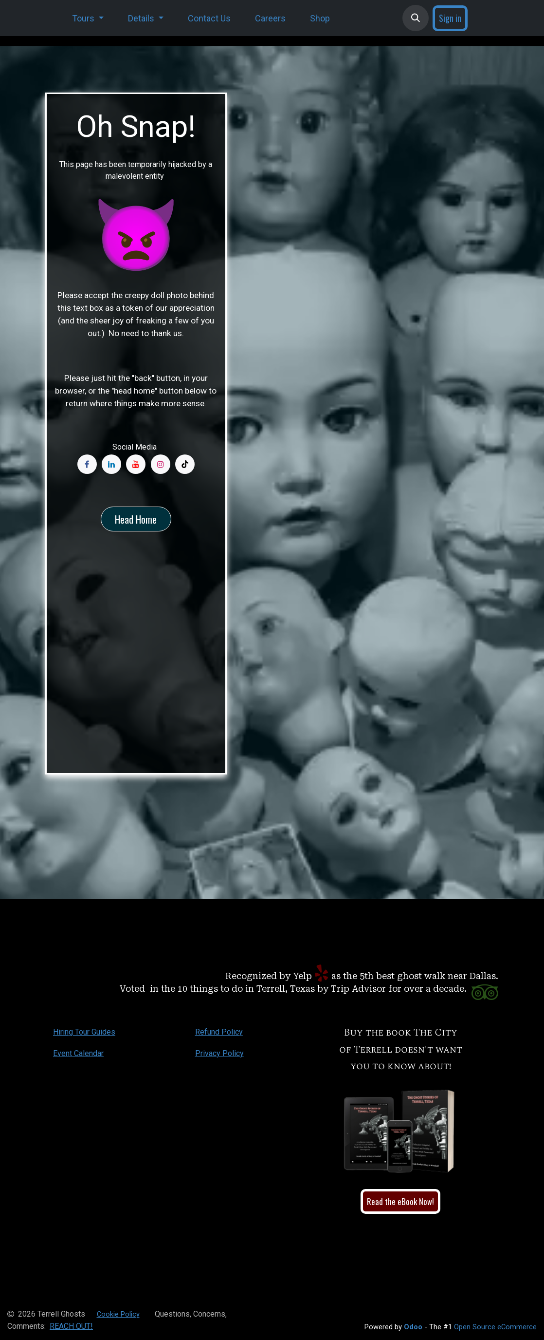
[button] (415, 18)
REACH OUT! (71, 1326)
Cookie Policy (118, 1314)
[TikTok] (185, 464)
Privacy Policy (219, 1053)
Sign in (450, 18)
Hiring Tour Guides (84, 1032)
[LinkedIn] (111, 464)
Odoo (414, 1326)
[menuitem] (88, 18)
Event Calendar (78, 1053)
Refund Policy (219, 1032)
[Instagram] (160, 464)
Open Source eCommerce (495, 1326)
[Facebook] (87, 464)
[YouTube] (135, 464)
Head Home (136, 519)
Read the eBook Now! (400, 1201)
